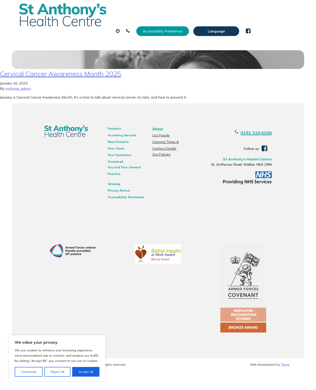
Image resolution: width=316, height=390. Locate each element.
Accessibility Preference (209, 8)
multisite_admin (18, 103)
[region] (57, 358)
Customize (28, 372)
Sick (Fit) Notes (196, 22)
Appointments (117, 22)
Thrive (285, 383)
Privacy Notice (114, 199)
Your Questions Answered (123, 169)
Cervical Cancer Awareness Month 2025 (60, 88)
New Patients (259, 22)
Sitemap (109, 192)
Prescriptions (158, 22)
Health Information (91, 37)
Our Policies (161, 168)
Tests (228, 22)
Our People (160, 149)
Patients (109, 143)
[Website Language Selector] (262, 8)
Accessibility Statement (121, 206)
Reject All (57, 372)
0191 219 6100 (266, 147)
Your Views (111, 163)
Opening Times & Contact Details (172, 156)
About (80, 22)
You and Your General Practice (119, 176)
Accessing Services (117, 149)
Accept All (86, 372)
